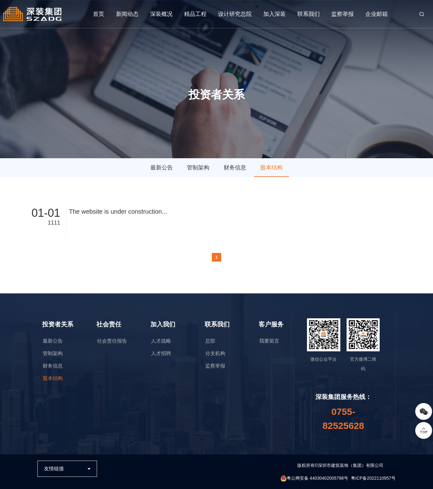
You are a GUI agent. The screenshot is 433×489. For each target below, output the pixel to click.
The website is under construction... (118, 211)
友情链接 (54, 468)
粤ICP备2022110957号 (373, 478)
